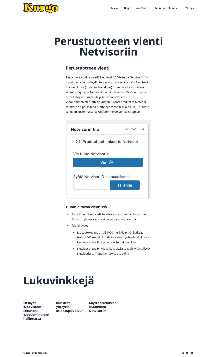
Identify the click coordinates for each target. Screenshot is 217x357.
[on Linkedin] (183, 353)
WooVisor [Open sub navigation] (143, 8)
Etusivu (114, 8)
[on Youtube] (192, 353)
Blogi (127, 8)
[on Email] (187, 353)
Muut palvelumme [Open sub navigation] (167, 8)
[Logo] (41, 8)
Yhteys (189, 8)
